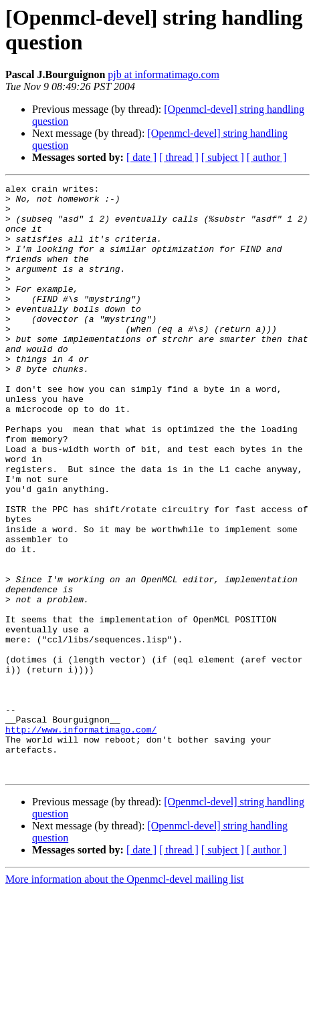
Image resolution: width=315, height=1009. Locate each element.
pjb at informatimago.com (163, 74)
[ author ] (267, 157)
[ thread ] (179, 157)
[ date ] (141, 157)
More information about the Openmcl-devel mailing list (124, 997)
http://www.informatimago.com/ (80, 839)
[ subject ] (222, 157)
